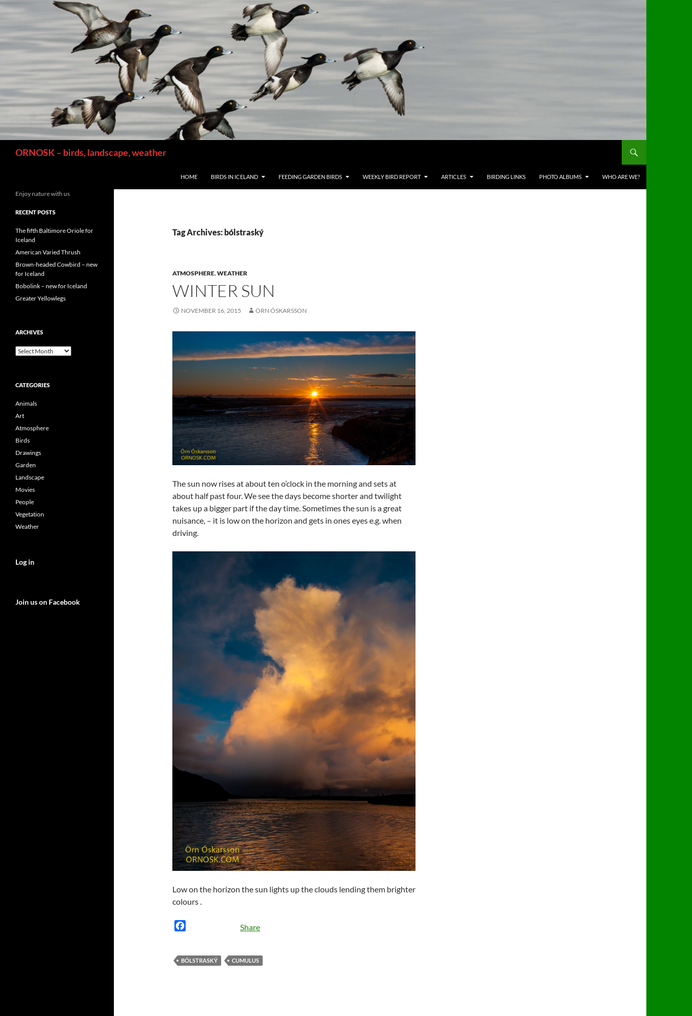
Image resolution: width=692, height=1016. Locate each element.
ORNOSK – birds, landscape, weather (90, 152)
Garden (25, 465)
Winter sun (223, 290)
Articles (453, 176)
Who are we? (621, 176)
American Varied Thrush (48, 252)
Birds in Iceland (234, 176)
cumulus (245, 960)
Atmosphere (193, 273)
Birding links (506, 176)
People (24, 502)
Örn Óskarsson (281, 310)
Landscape (29, 477)
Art (19, 416)
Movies (25, 489)
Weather (232, 273)
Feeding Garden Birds (310, 176)
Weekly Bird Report (392, 176)
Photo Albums (560, 176)
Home (189, 176)
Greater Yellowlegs (40, 298)
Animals (26, 403)
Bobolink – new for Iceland (51, 286)
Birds (22, 440)
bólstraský (199, 960)
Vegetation (29, 514)
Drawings (28, 452)
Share (250, 927)
